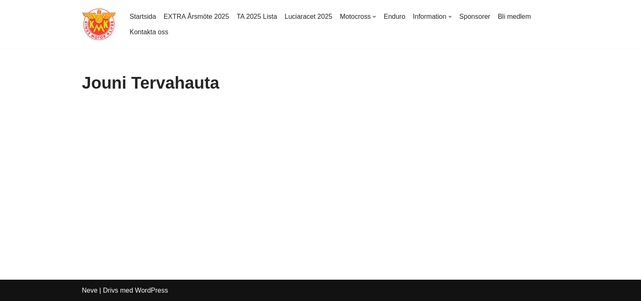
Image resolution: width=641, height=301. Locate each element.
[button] (374, 16)
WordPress (151, 290)
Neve (90, 290)
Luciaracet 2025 (308, 16)
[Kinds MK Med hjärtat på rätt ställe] (99, 24)
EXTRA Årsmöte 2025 (196, 16)
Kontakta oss (149, 32)
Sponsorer (474, 16)
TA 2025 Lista (257, 16)
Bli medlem (514, 16)
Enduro (394, 16)
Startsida (143, 16)
